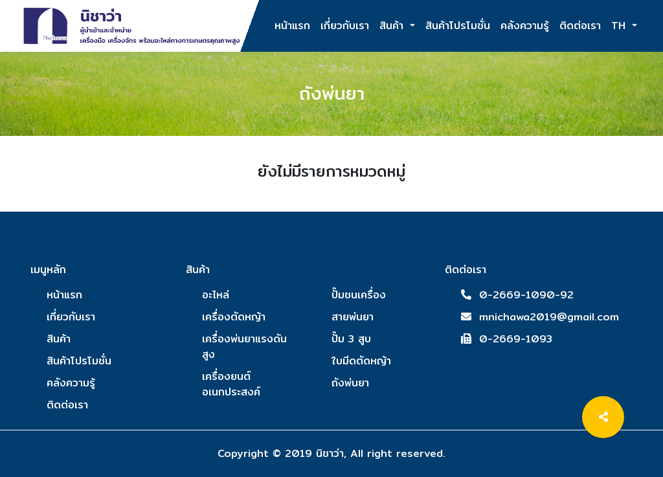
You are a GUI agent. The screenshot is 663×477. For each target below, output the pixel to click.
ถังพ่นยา (350, 383)
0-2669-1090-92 (526, 295)
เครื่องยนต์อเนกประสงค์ (231, 384)
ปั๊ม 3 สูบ (351, 339)
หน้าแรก (292, 19)
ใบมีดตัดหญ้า (361, 361)
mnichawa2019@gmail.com (549, 317)
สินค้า (393, 25)
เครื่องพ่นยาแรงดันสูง (244, 346)
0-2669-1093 (515, 339)
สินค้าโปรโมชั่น (457, 19)
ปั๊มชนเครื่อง (359, 295)
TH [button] (620, 25)
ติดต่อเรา (580, 19)
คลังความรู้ (524, 19)
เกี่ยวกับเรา (344, 19)
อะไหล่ (215, 295)
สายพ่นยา (353, 317)
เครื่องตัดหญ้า (233, 317)
